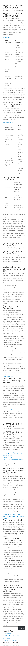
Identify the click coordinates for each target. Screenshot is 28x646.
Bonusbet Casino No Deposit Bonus (11, 264)
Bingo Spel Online (7, 37)
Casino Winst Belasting (8, 452)
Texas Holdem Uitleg (8, 376)
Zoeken (5, 625)
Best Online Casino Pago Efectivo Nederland (13, 459)
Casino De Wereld (7, 633)
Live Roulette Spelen (8, 122)
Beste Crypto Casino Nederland (10, 640)
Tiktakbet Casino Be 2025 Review (11, 635)
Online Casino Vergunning (9, 409)
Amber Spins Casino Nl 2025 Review (11, 514)
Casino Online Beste (8, 457)
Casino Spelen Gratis (8, 420)
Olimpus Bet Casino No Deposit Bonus (12, 638)
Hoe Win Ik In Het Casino (9, 637)
